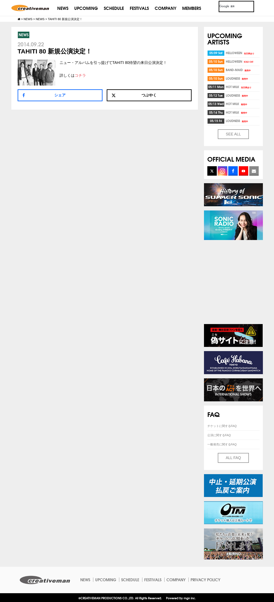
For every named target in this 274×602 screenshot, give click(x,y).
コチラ (80, 75)
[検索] (231, 6)
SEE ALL (233, 134)
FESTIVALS (139, 8)
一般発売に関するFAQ (222, 444)
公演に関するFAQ (219, 435)
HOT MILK (239, 86)
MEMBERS (191, 8)
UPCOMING (86, 8)
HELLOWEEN (240, 53)
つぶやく (134, 95)
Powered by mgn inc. (181, 598)
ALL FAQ (233, 458)
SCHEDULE (114, 8)
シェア (60, 95)
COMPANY (165, 8)
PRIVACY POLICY (205, 580)
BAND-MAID (238, 69)
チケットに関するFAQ (222, 426)
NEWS (62, 8)
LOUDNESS (237, 78)
